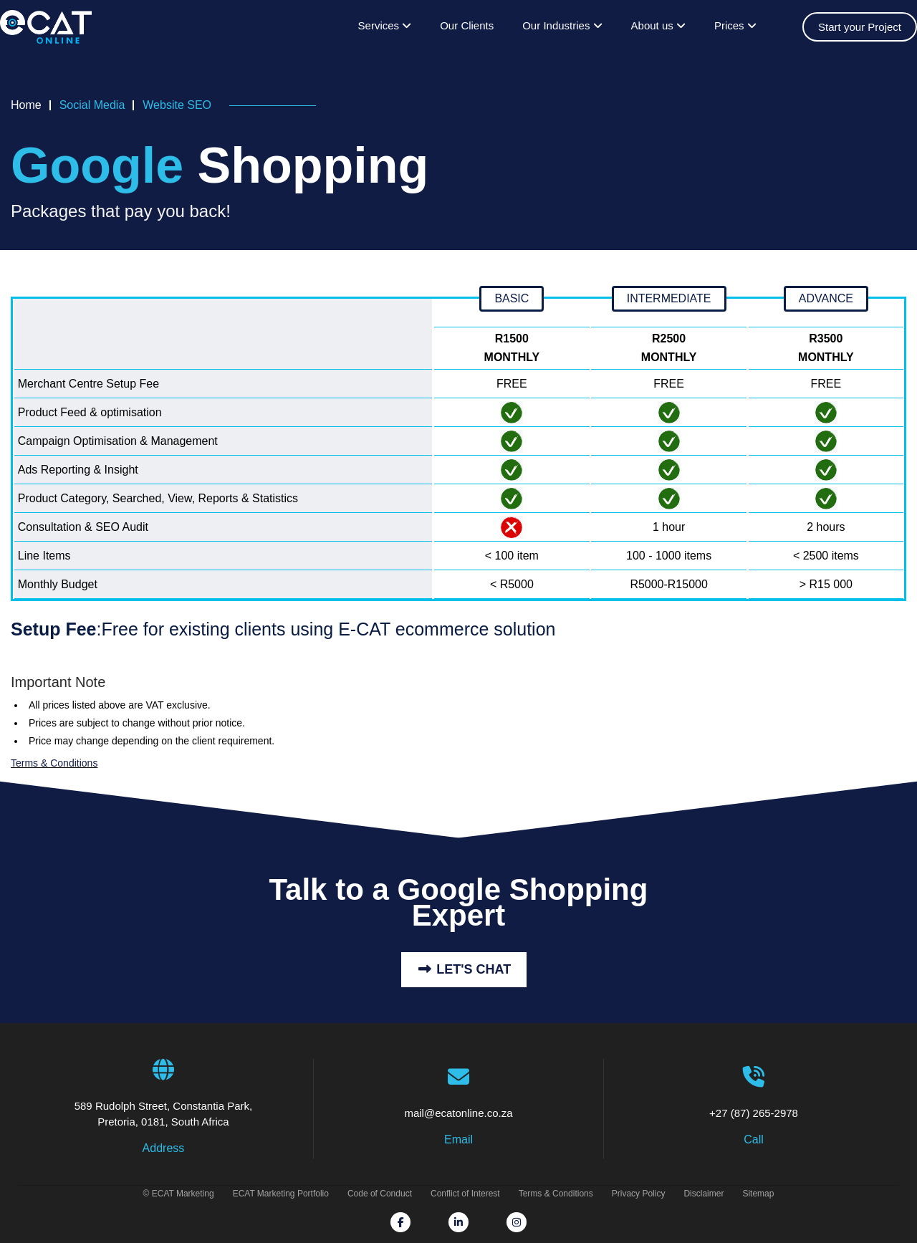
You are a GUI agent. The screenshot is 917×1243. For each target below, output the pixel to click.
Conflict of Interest (465, 1194)
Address (164, 1148)
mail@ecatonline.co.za (458, 1092)
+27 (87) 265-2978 (753, 1092)
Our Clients (467, 25)
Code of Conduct (379, 1194)
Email (458, 1139)
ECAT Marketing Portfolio (281, 1194)
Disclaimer (703, 1194)
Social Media (92, 105)
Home (26, 105)
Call (754, 1139)
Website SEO (177, 105)
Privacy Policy (639, 1194)
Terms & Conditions (54, 763)
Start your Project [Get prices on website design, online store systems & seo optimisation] (859, 27)
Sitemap (758, 1194)
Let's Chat (464, 969)
